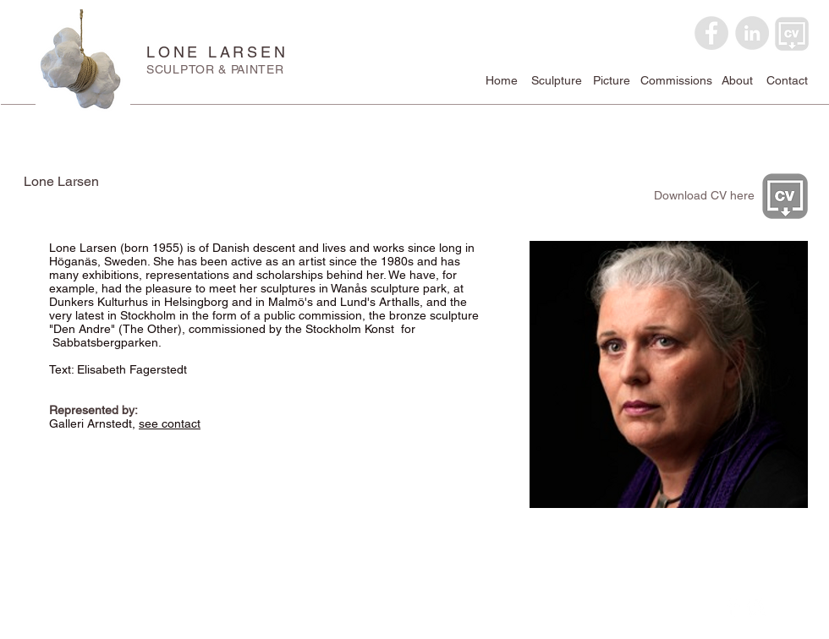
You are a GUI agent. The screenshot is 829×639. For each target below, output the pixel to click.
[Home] (501, 80)
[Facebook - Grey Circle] (711, 33)
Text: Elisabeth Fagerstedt (119, 369)
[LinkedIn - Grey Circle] (752, 33)
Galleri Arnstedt (90, 423)
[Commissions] (676, 80)
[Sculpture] (556, 80)
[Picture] (611, 80)
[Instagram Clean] (756, 607)
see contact (169, 423)
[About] (737, 80)
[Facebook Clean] (733, 607)
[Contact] (787, 80)
